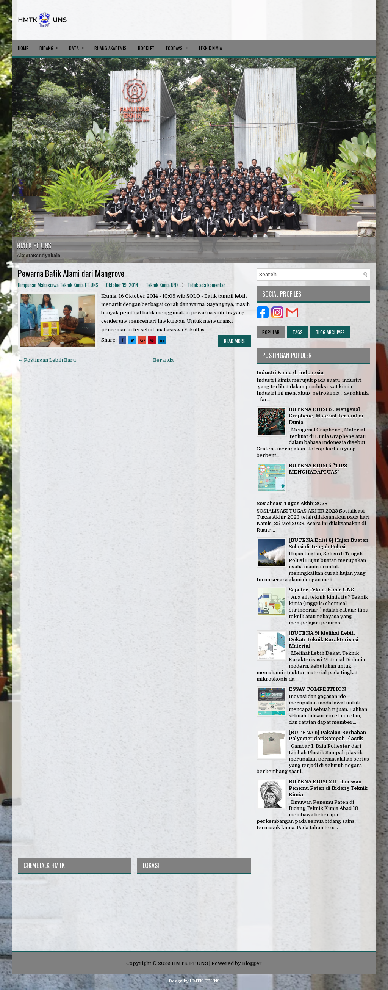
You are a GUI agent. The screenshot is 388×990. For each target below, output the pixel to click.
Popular (271, 332)
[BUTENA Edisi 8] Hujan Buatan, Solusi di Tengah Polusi (329, 543)
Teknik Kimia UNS (162, 285)
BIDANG (51, 45)
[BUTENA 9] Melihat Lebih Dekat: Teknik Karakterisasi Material (323, 639)
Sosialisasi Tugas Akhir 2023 (292, 503)
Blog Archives (330, 332)
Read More (234, 341)
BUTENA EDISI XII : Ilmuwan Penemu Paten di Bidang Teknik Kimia (328, 788)
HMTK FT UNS (34, 245)
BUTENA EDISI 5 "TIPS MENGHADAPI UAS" (318, 469)
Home (23, 48)
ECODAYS (179, 45)
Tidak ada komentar (206, 285)
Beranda (163, 360)
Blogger (252, 963)
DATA (79, 45)
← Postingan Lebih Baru (47, 360)
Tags (298, 332)
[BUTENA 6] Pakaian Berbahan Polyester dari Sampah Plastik (327, 736)
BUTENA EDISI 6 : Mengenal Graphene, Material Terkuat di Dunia (326, 415)
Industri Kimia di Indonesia (290, 372)
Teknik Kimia (210, 48)
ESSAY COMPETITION (317, 689)
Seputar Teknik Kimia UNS (321, 590)
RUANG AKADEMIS (110, 48)
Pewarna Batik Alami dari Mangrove (71, 273)
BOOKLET (146, 48)
